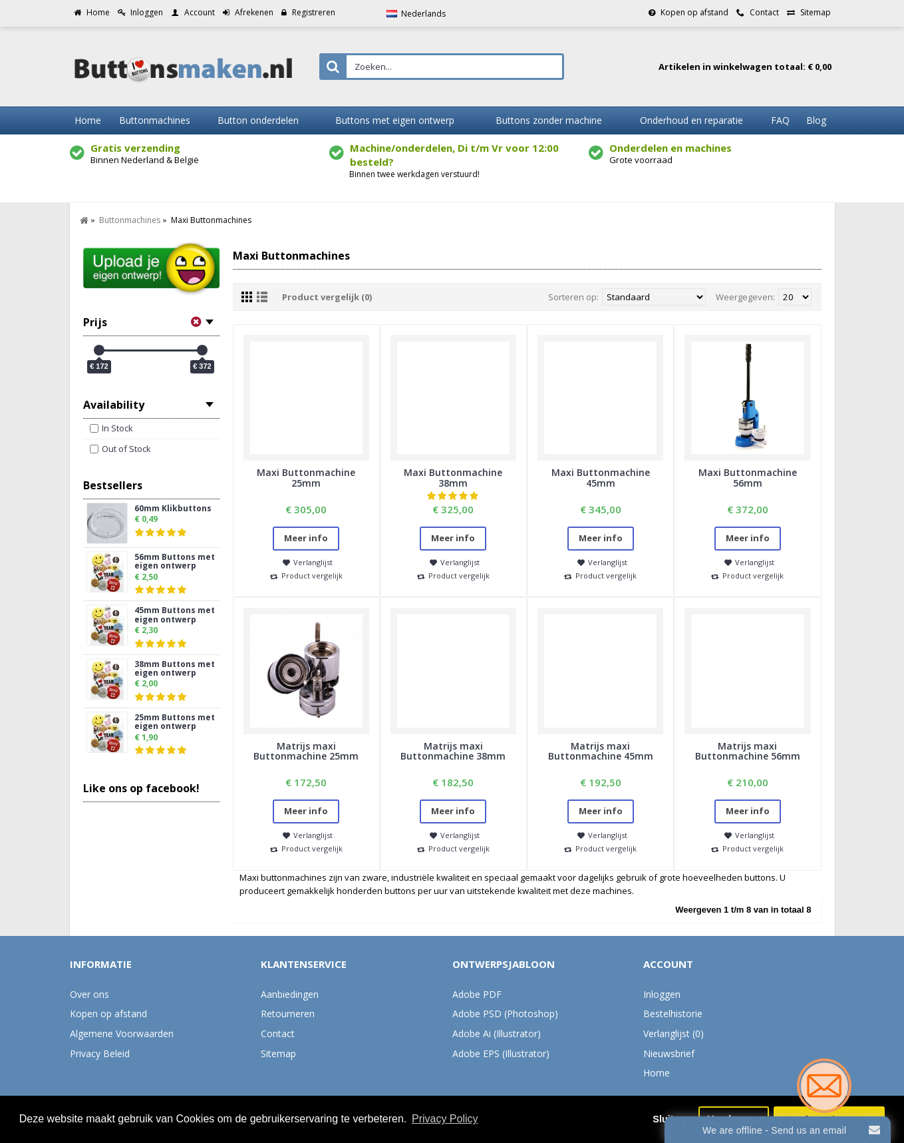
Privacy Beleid (100, 1053)
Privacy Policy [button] (445, 1118)
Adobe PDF (477, 994)
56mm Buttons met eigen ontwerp (174, 562)
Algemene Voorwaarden (122, 1033)
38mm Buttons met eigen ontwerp (174, 669)
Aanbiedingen (290, 994)
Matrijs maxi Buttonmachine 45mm (600, 751)
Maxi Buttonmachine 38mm (453, 477)
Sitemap (278, 1053)
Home (656, 1072)
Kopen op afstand (108, 1013)
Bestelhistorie (672, 1013)
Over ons (89, 994)
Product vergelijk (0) (327, 297)
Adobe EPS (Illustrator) (500, 1053)
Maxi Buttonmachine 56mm (747, 477)
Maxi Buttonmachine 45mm (600, 477)
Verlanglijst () (673, 1033)
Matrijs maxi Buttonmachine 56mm (747, 751)
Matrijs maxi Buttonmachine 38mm (453, 751)
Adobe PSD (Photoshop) (505, 1013)
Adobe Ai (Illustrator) (496, 1033)
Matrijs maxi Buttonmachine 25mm (306, 751)
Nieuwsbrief (668, 1053)
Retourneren (288, 1013)
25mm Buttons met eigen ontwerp (174, 722)
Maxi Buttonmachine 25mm (306, 477)
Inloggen (661, 994)
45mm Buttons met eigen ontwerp (174, 615)
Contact (278, 1033)
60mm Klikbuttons (173, 509)
